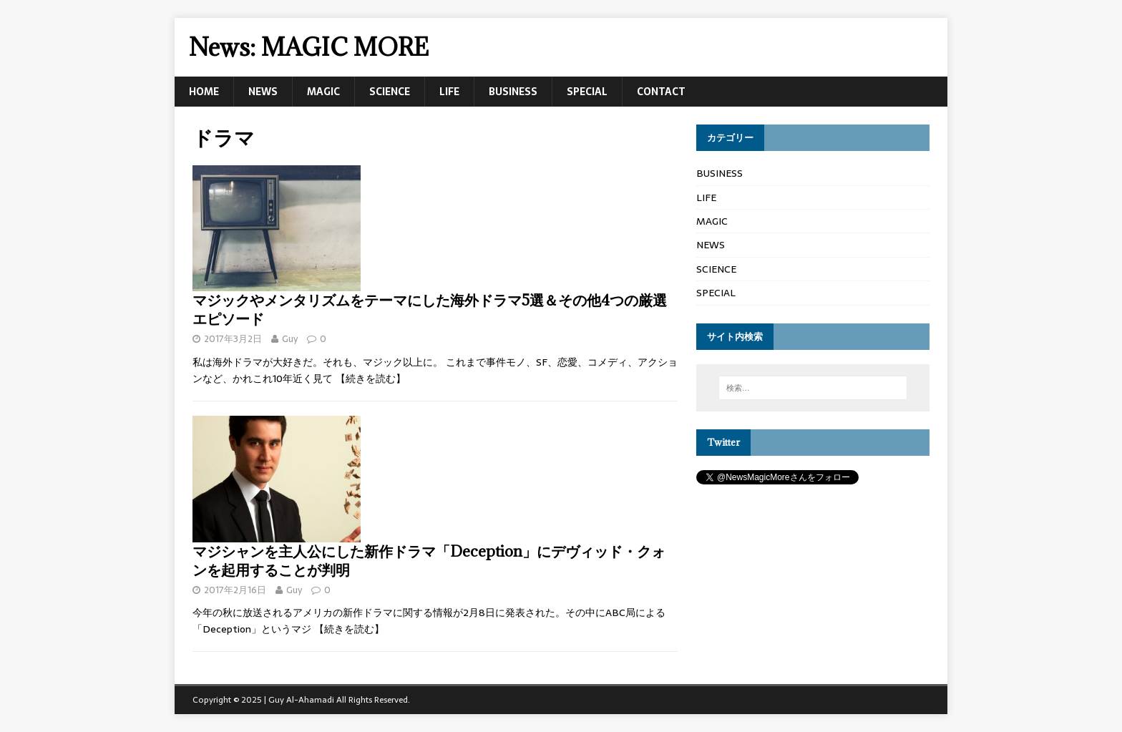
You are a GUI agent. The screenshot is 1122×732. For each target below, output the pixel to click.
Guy (290, 338)
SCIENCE (389, 91)
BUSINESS (513, 91)
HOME (204, 91)
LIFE (449, 91)
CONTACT (661, 91)
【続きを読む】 (371, 378)
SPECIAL (587, 91)
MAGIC (323, 91)
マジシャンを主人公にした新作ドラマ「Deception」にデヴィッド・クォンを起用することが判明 (428, 561)
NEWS (263, 91)
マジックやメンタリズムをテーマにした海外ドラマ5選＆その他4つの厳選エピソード (429, 309)
